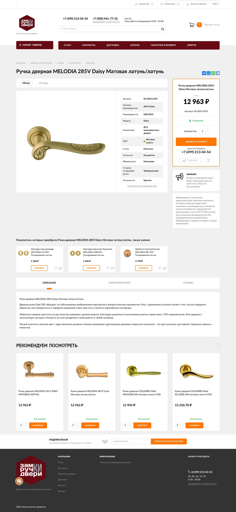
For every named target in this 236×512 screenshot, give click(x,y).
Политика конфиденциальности (115, 462)
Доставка (113, 45)
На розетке (75, 63)
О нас (67, 45)
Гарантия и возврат (163, 45)
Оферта (191, 45)
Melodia (90, 63)
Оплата (135, 45)
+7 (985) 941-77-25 (105, 18)
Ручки (60, 63)
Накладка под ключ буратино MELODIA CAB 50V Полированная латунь (97, 252)
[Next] (218, 345)
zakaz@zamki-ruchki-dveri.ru (106, 22)
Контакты (88, 45)
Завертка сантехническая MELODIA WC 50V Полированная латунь (147, 252)
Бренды (62, 491)
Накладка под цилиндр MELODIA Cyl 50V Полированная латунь (42, 252)
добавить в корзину (196, 142)
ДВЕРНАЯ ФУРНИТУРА (41, 63)
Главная (20, 63)
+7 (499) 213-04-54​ (75, 18)
